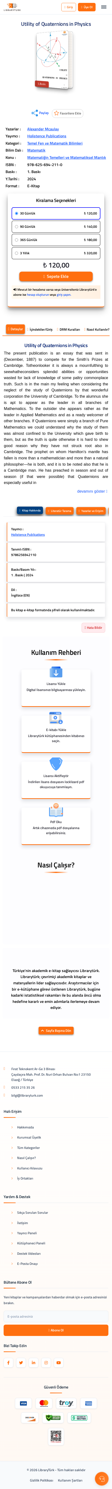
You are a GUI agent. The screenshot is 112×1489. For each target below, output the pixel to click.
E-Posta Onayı (24, 1263)
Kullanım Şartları (70, 1480)
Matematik (36, 150)
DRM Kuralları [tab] (68, 329)
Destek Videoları (26, 1253)
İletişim (19, 1222)
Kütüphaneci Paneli (28, 1243)
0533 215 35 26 (23, 1087)
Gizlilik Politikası (41, 1480)
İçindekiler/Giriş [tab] (40, 329)
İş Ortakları (22, 1178)
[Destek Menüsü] (101, 1478)
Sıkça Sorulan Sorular (29, 1212)
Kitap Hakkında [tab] (30, 510)
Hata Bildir (93, 627)
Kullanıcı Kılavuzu (26, 1168)
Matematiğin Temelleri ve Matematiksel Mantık (66, 157)
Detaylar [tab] (15, 329)
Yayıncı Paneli (24, 1232)
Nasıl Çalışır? (23, 1157)
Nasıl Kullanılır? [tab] (97, 329)
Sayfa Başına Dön (56, 1030)
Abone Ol (55, 1330)
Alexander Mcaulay (43, 129)
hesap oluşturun (38, 294)
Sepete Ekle (56, 276)
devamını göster (92, 491)
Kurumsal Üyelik (26, 1137)
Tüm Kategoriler (25, 1147)
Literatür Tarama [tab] (59, 511)
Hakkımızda (22, 1127)
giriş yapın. (64, 294)
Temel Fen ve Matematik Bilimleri (55, 143)
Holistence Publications (46, 136)
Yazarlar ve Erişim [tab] (91, 511)
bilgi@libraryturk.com (27, 1095)
